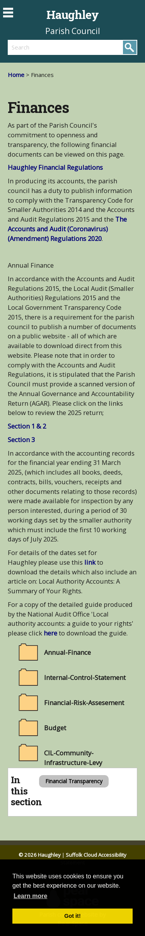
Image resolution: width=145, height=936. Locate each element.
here (50, 633)
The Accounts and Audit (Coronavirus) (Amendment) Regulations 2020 (67, 229)
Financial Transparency (73, 781)
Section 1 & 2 (27, 426)
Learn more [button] (30, 896)
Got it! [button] (72, 916)
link (90, 562)
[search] (40, 47)
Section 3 (21, 439)
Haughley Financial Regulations (55, 167)
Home (16, 75)
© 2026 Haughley (40, 854)
